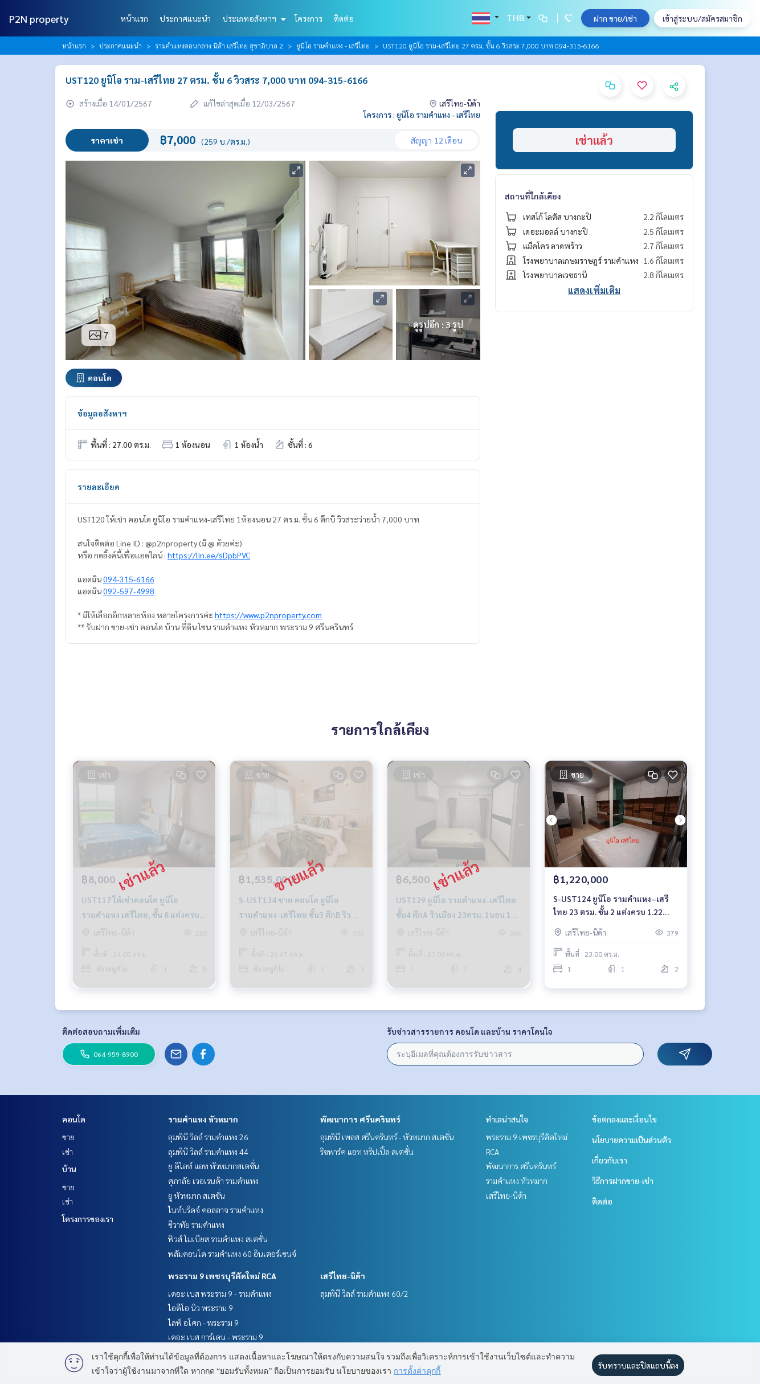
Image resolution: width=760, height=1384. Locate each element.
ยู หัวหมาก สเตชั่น (196, 1195)
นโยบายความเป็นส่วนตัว (631, 1139)
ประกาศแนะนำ (185, 18)
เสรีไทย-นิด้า (342, 1276)
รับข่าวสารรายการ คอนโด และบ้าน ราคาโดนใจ (470, 1031)
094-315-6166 (128, 579)
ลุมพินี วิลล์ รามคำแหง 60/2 (364, 1293)
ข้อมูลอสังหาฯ (102, 413)
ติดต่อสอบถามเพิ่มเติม (101, 1031)
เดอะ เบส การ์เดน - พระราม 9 (215, 1337)
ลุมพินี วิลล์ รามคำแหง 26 (208, 1137)
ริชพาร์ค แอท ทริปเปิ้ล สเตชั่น (367, 1151)
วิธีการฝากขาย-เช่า (622, 1180)
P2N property (39, 18)
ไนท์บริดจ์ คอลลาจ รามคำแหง (215, 1210)
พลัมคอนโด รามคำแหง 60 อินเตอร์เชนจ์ (232, 1253)
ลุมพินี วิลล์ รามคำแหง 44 (208, 1151)
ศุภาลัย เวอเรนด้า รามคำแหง (213, 1180)
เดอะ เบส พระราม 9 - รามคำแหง (220, 1293)
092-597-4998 (128, 591)
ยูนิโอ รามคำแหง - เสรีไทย (333, 45)
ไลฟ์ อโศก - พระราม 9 (203, 1322)
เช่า (67, 1151)
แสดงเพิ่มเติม (594, 290)
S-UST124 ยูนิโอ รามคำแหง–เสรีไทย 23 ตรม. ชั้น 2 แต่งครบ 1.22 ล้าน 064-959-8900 (611, 909)
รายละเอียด (98, 486)
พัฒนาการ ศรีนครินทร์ (360, 1119)
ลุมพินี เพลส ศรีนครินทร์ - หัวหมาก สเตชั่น (387, 1137)
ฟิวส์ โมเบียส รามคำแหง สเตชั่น (218, 1239)
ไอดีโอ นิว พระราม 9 (200, 1308)
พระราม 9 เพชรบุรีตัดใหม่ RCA (222, 1276)
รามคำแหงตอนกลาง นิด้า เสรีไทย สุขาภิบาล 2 (219, 45)
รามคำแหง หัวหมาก (203, 1119)
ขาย (68, 1137)
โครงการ (308, 18)
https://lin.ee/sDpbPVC (208, 555)
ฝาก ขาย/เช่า (615, 18)
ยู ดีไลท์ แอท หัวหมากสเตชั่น (213, 1166)
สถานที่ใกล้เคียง (533, 196)
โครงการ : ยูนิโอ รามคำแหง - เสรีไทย (421, 114)
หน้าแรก (134, 18)
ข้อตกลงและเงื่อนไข (624, 1119)
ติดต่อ (344, 18)
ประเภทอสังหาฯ (252, 18)
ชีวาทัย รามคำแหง (196, 1224)
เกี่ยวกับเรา (609, 1160)
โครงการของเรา (87, 1219)
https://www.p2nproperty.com (268, 615)
